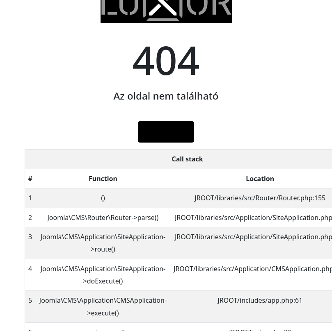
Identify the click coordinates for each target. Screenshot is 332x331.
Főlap (166, 131)
